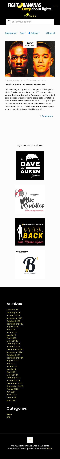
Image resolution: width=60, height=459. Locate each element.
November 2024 (14, 352)
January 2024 (13, 380)
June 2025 (12, 332)
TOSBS (49, 448)
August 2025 (13, 326)
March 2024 (12, 374)
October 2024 (13, 355)
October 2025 (13, 321)
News (9, 414)
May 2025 (11, 335)
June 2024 (12, 366)
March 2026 (12, 309)
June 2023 (12, 394)
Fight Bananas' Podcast (30, 145)
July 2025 (11, 329)
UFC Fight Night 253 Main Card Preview (25, 84)
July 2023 (11, 391)
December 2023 (14, 383)
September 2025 (15, 323)
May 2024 (11, 369)
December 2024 (15, 349)
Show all (50, 33)
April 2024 (11, 372)
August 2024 (13, 360)
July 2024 (11, 363)
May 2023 (11, 397)
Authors (34, 33)
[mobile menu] (56, 5)
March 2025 (12, 340)
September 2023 (15, 386)
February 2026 (13, 312)
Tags (23, 33)
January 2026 (13, 315)
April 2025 (11, 338)
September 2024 (15, 357)
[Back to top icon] (30, 440)
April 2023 (11, 400)
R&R (9, 417)
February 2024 (14, 377)
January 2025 (13, 346)
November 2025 (14, 318)
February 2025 (13, 343)
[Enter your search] (30, 22)
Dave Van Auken (15, 80)
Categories (11, 33)
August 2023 (13, 389)
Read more (47, 116)
